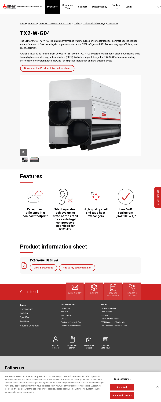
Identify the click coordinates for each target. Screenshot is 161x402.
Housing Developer (29, 325)
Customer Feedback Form (71, 322)
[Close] (157, 386)
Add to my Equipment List (77, 267)
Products (54, 6)
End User (24, 321)
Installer (24, 313)
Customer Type (72, 6)
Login (139, 6)
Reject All (122, 387)
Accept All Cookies (122, 395)
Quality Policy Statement (70, 326)
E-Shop (63, 319)
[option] (80, 115)
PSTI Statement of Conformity (113, 322)
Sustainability (106, 6)
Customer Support (108, 308)
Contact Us (125, 6)
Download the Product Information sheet (47, 68)
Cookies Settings (122, 379)
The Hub (64, 312)
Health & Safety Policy (109, 319)
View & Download (43, 267)
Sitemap (104, 315)
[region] (80, 387)
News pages (66, 315)
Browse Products (68, 305)
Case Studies (106, 312)
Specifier (24, 317)
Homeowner (26, 309)
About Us (104, 305)
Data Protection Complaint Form (114, 326)
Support (89, 6)
